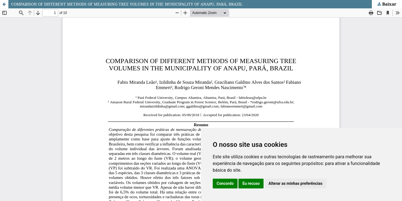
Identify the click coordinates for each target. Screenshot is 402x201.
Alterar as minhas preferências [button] (295, 183)
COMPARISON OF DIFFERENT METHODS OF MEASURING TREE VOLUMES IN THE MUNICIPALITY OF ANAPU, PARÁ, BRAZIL (127, 4)
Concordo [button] (225, 183)
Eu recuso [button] (251, 183)
